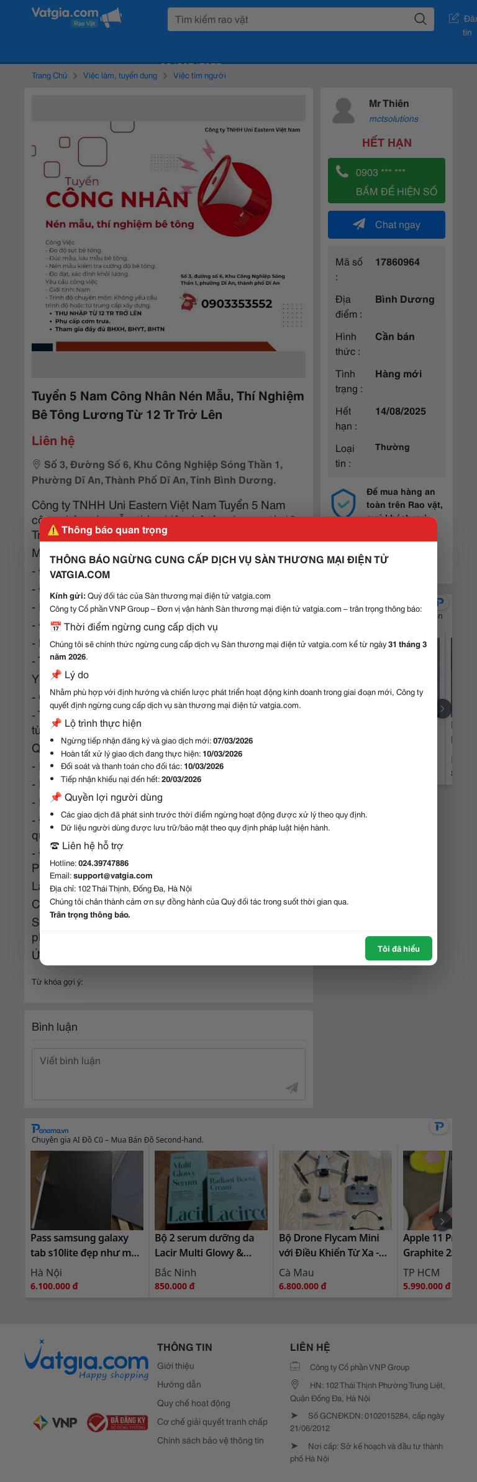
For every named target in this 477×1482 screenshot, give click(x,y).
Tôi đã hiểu (399, 948)
